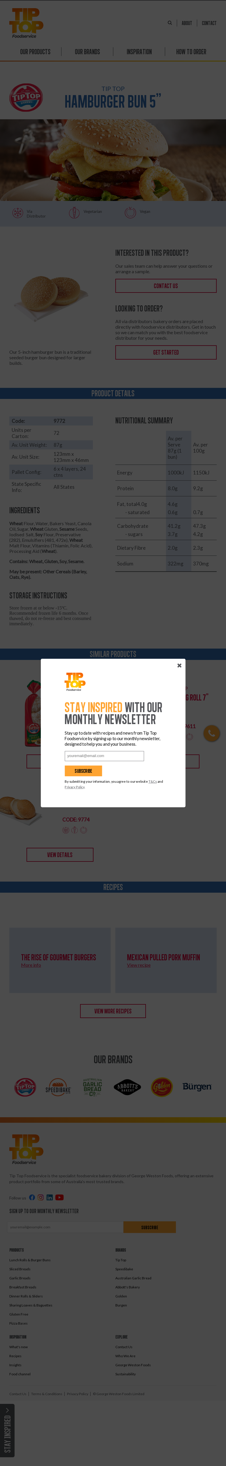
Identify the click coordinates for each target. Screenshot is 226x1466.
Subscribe (80, 771)
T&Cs (149, 782)
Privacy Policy (71, 787)
